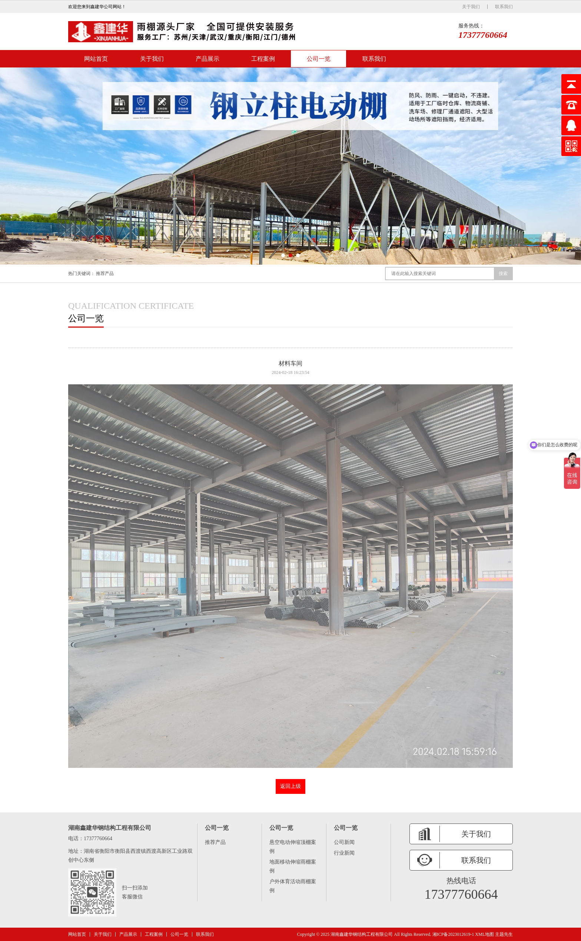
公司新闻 (344, 842)
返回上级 (290, 786)
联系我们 (504, 6)
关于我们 (471, 6)
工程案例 (263, 59)
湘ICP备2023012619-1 (453, 934)
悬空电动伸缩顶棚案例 (292, 846)
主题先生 (504, 934)
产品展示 (207, 59)
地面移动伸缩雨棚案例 (292, 866)
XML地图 (484, 934)
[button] (283, 255)
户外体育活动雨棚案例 (292, 886)
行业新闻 (344, 853)
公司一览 (319, 59)
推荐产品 (105, 273)
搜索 (503, 273)
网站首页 (96, 59)
